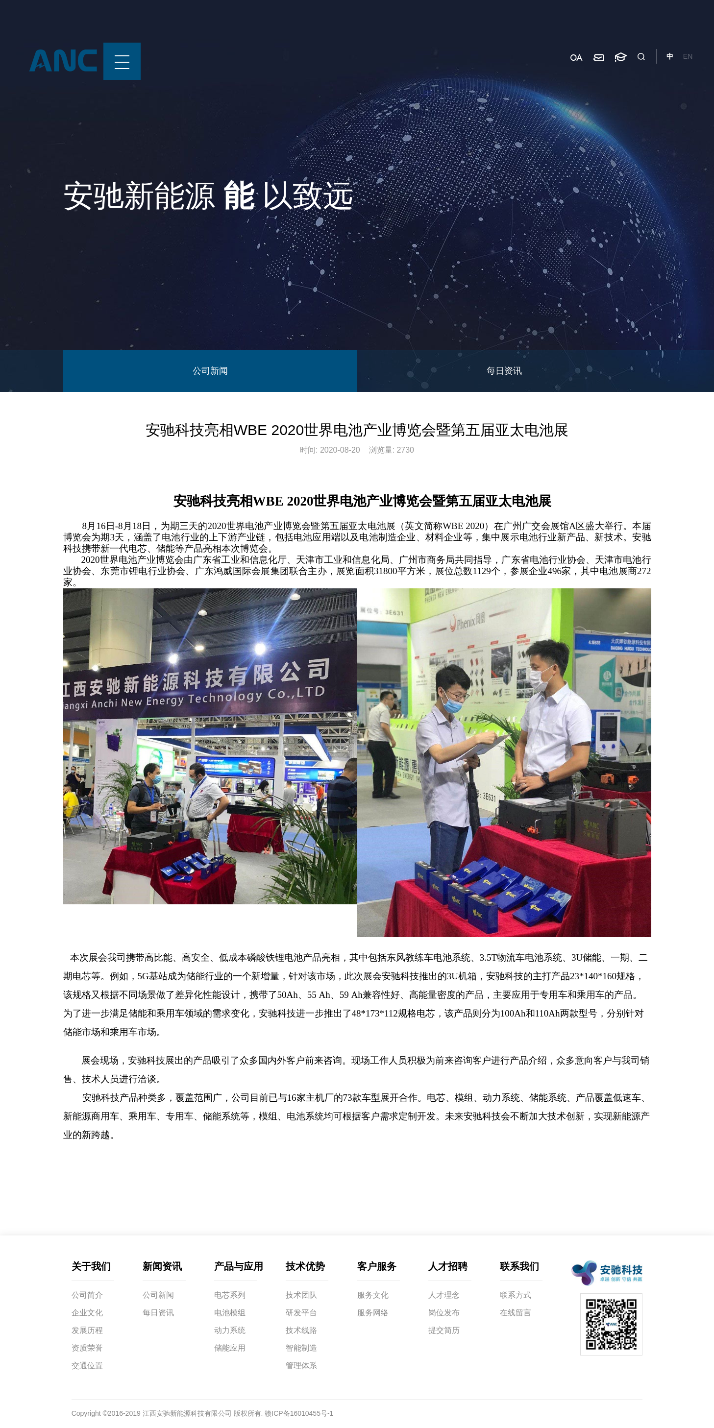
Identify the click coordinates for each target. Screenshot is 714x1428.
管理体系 (301, 1365)
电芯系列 (230, 1295)
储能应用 (230, 1348)
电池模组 (230, 1312)
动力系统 (230, 1330)
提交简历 (444, 1330)
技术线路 (301, 1330)
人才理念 (444, 1295)
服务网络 (373, 1312)
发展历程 (87, 1330)
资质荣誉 (87, 1348)
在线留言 (515, 1312)
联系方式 (515, 1295)
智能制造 (301, 1348)
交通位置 (87, 1365)
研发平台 (301, 1312)
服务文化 (373, 1295)
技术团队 (301, 1295)
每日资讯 (504, 371)
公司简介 (87, 1295)
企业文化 (87, 1312)
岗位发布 (444, 1312)
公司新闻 (210, 371)
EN (687, 56)
